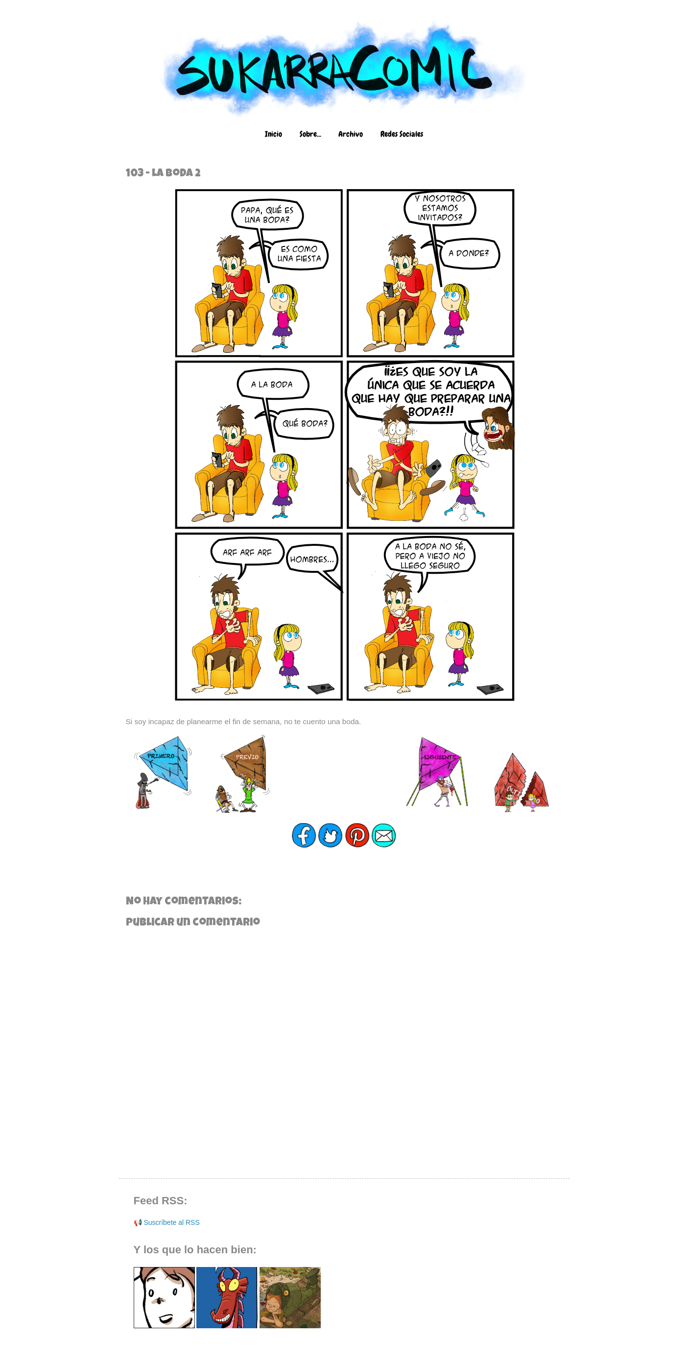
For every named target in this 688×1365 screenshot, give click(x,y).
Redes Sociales (401, 134)
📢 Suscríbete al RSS (167, 1222)
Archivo (350, 134)
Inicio (273, 134)
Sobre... (310, 134)
